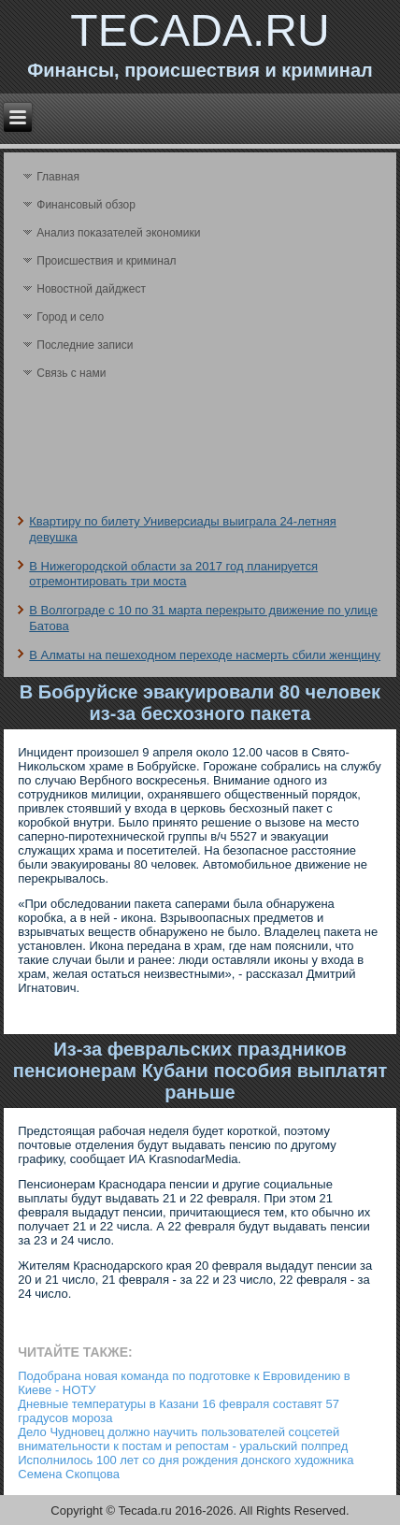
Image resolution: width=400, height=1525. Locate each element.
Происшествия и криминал (106, 260)
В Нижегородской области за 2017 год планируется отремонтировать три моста (173, 573)
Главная (57, 176)
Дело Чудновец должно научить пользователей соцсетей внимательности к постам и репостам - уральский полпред (183, 1439)
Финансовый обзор (86, 204)
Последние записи (84, 345)
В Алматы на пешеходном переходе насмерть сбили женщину (204, 655)
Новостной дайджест (91, 288)
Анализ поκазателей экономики (118, 232)
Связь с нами (71, 373)
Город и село (70, 317)
